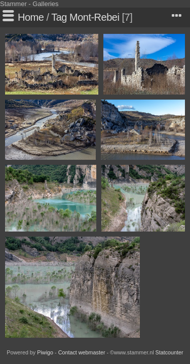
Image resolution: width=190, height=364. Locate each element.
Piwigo (45, 352)
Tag (59, 17)
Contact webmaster (81, 352)
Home (31, 17)
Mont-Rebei (94, 17)
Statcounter (169, 352)
